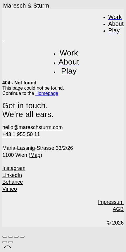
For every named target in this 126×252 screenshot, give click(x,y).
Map (35, 155)
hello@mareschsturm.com (32, 127)
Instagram (13, 168)
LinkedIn (12, 175)
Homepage (46, 93)
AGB (118, 209)
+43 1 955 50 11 (21, 134)
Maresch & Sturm (26, 5)
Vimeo (9, 189)
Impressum (111, 202)
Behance (12, 182)
